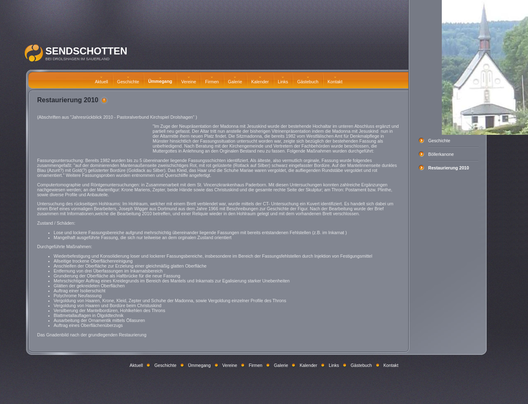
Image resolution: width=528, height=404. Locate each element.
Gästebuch (307, 80)
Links (283, 80)
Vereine (188, 80)
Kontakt (335, 80)
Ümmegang (160, 81)
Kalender (260, 80)
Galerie (235, 80)
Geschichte (128, 80)
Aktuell (101, 80)
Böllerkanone (441, 154)
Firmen (212, 80)
